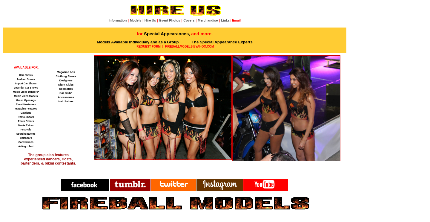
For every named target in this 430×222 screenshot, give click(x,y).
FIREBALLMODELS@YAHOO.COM (189, 46)
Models (135, 20)
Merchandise (208, 20)
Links (225, 20)
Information (118, 20)
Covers (188, 20)
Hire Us (150, 20)
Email (236, 20)
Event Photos (169, 20)
